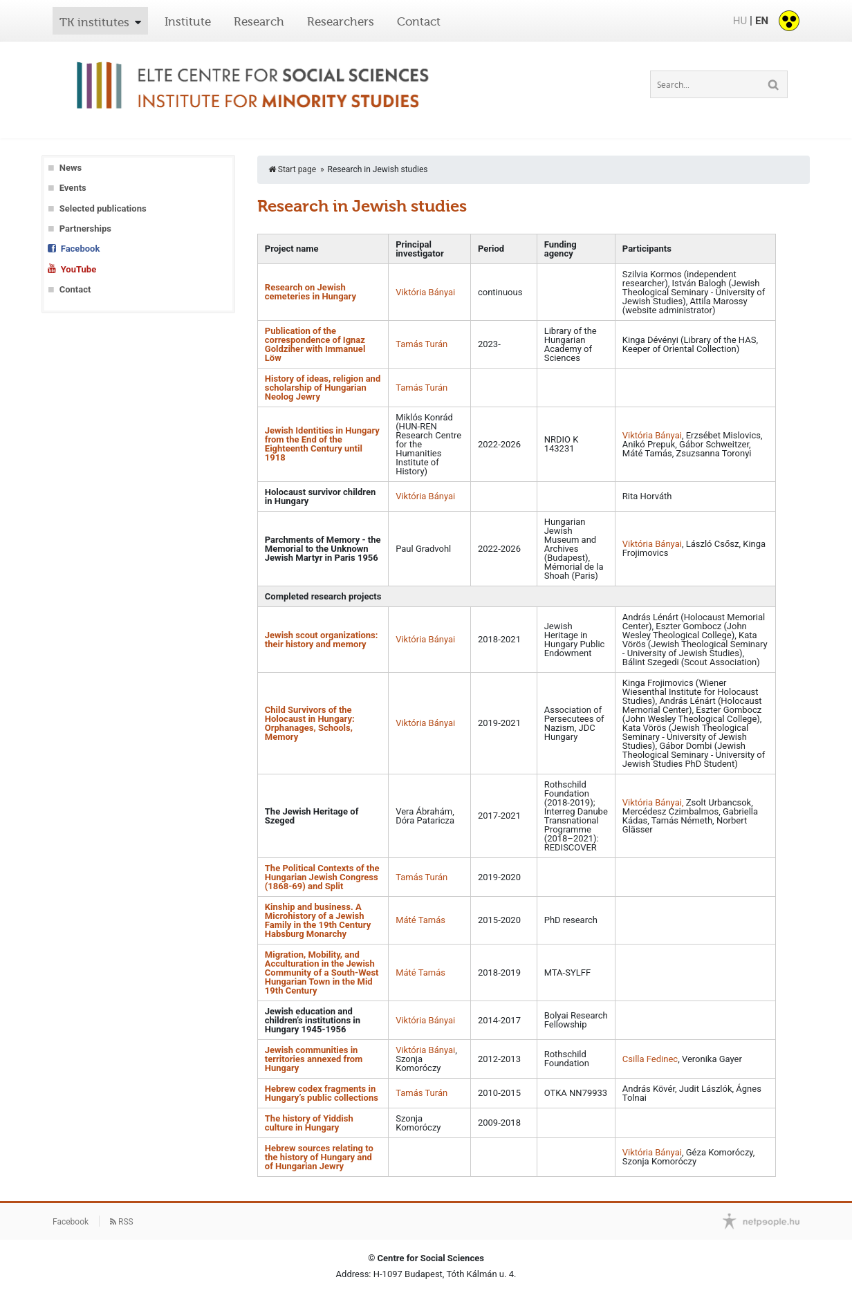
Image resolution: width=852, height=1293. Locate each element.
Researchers (340, 21)
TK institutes (94, 22)
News (70, 167)
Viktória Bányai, (654, 802)
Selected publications (103, 208)
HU (740, 21)
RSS (121, 1222)
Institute (188, 21)
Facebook (80, 248)
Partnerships (85, 228)
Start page (292, 169)
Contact (419, 21)
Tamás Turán (421, 344)
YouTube (78, 269)
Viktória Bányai (425, 292)
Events (72, 187)
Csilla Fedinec (650, 1059)
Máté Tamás (420, 920)
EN (761, 21)
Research (259, 21)
